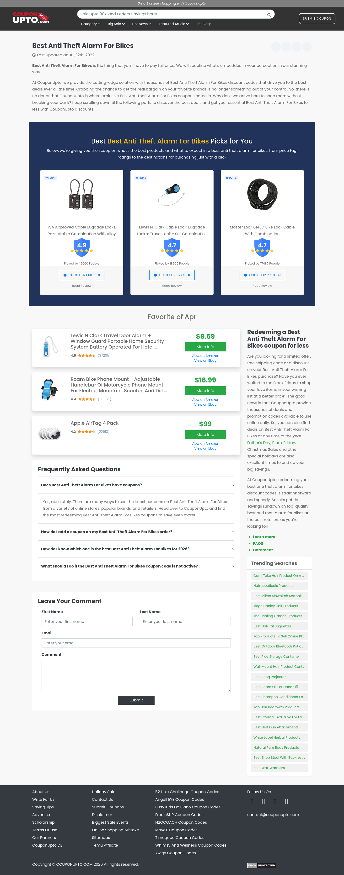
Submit (136, 700)
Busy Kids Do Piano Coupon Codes (187, 807)
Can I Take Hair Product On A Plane (282, 575)
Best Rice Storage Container (276, 656)
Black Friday (283, 442)
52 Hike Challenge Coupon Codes (187, 792)
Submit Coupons (108, 807)
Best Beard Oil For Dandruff (275, 686)
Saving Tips (43, 807)
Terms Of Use (44, 830)
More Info (205, 347)
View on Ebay (205, 360)
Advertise (41, 814)
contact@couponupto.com (273, 814)
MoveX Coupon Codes (176, 830)
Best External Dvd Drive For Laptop (281, 717)
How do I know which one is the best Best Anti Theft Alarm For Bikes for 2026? (115, 549)
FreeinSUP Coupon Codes (179, 814)
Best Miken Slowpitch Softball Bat (280, 596)
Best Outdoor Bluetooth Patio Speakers (285, 646)
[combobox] (176, 14)
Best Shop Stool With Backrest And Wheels (288, 757)
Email (47, 633)
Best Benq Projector (269, 676)
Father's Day (258, 442)
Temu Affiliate (105, 845)
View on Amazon (205, 355)
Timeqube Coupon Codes (179, 837)
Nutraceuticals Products (273, 585)
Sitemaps (101, 837)
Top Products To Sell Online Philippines (285, 636)
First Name (52, 612)
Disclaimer (102, 814)
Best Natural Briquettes (272, 626)
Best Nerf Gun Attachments (276, 727)
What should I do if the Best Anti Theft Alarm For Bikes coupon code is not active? (119, 566)
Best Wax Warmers (269, 767)
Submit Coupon (317, 19)
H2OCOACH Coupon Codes (181, 822)
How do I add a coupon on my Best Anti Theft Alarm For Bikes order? (106, 532)
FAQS (258, 543)
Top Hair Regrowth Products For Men (283, 707)
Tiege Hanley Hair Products (275, 606)
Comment (51, 654)
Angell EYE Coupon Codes (179, 799)
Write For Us (43, 799)
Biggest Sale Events (110, 822)
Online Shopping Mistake (115, 830)
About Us (40, 792)
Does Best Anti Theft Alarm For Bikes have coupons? (91, 485)
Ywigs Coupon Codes (175, 853)
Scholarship (43, 822)
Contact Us (102, 799)
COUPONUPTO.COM (74, 864)
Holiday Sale (103, 792)
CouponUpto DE (47, 845)
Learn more (264, 537)
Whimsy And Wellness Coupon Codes (191, 845)
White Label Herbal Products (276, 737)
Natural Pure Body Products (276, 747)
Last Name (150, 612)
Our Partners (44, 837)
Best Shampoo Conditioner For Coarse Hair (289, 697)
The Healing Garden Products (277, 616)
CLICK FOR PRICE (82, 275)
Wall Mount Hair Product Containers (283, 666)
